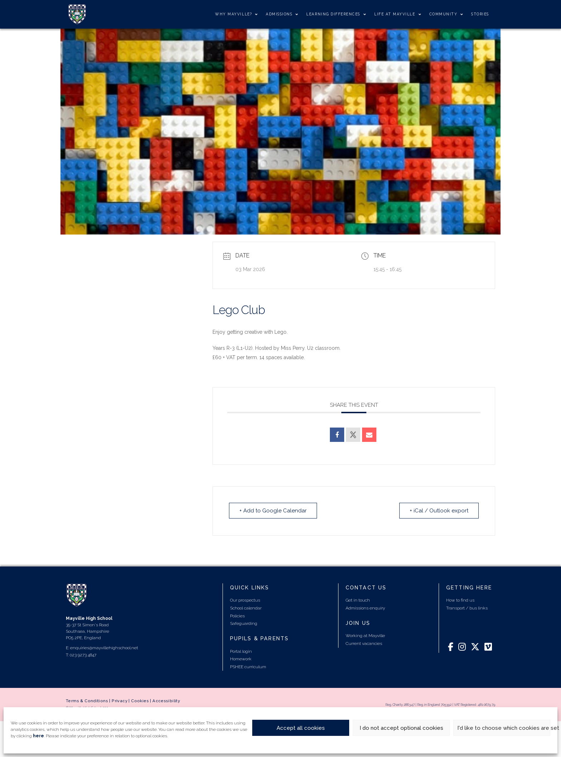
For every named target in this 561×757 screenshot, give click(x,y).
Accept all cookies (301, 728)
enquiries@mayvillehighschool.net (104, 647)
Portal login (241, 651)
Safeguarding (243, 623)
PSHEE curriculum (248, 666)
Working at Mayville (365, 635)
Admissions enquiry (365, 608)
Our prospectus (245, 600)
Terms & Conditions (87, 700)
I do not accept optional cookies (401, 728)
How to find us (460, 600)
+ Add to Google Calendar (273, 510)
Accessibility (166, 700)
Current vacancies (364, 643)
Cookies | (141, 700)
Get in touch (358, 600)
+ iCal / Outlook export (439, 510)
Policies (237, 615)
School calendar (246, 608)
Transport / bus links (467, 608)
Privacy (119, 700)
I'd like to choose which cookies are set (503, 728)
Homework (241, 658)
